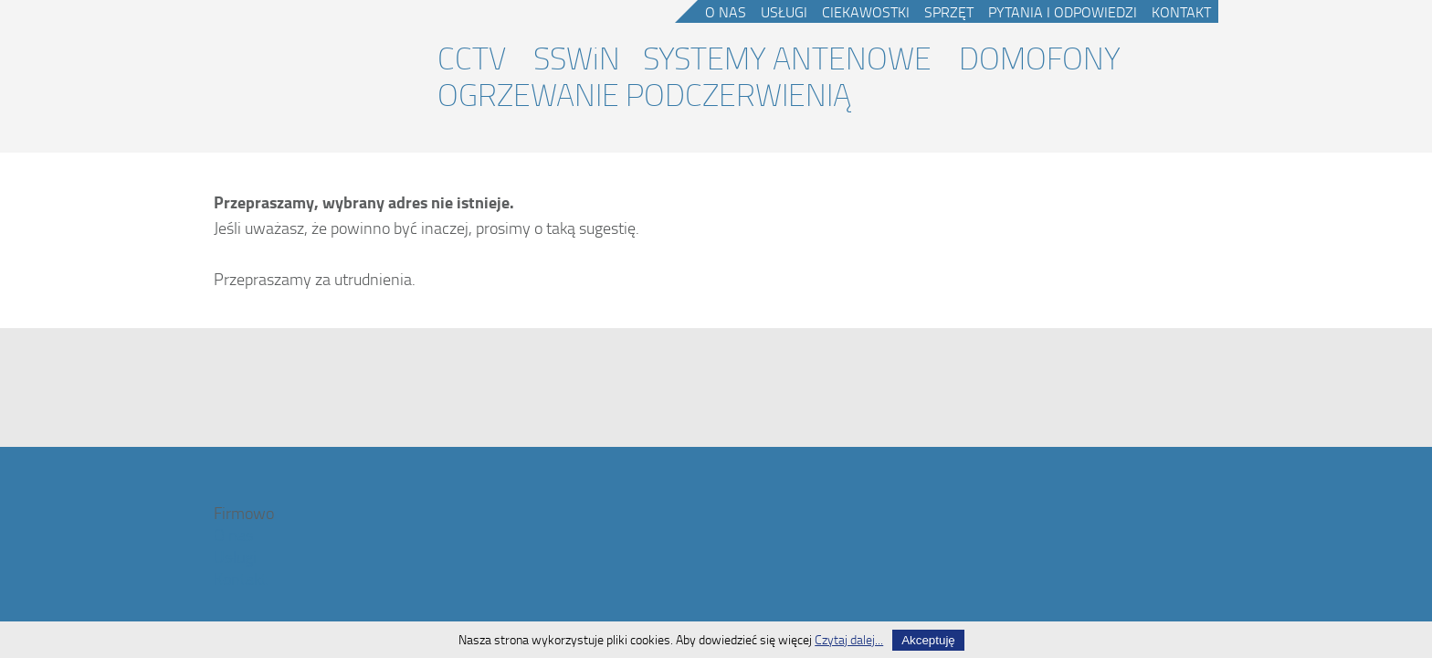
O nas (725, 12)
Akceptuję (928, 640)
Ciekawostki (866, 12)
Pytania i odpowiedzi (1062, 12)
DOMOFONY (1040, 58)
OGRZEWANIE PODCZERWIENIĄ (644, 94)
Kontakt (1181, 12)
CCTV (471, 58)
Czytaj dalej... (849, 639)
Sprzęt (949, 12)
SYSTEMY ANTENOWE (787, 58)
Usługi (784, 12)
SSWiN (576, 58)
